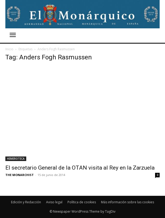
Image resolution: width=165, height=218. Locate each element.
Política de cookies (82, 202)
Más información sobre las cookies (127, 202)
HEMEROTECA (16, 158)
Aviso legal (54, 202)
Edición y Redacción (26, 202)
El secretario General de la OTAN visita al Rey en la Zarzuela (80, 168)
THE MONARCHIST (19, 175)
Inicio (9, 49)
